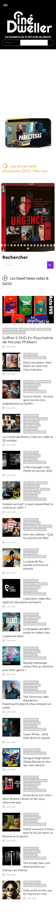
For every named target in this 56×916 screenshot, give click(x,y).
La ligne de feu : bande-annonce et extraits (35, 565)
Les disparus (30, 526)
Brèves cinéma (10, 329)
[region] (28, 132)
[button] (28, 132)
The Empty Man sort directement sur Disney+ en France (26, 866)
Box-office (29, 381)
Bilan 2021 (29, 482)
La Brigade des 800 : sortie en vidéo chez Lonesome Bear (26, 632)
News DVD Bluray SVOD (14, 332)
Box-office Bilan (31, 486)
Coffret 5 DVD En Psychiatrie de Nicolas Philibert (27, 340)
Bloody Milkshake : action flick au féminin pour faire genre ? (27, 666)
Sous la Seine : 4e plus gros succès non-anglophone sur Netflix (27, 400)
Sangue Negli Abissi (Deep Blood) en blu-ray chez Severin (37, 761)
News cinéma (44, 329)
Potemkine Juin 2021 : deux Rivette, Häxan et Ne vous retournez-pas (27, 799)
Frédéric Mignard (27, 329)
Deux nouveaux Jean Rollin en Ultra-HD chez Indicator (37, 366)
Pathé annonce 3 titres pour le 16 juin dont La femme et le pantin (28, 833)
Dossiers (44, 489)
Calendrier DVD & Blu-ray (35, 419)
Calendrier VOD (31, 422)
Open (7, 7)
